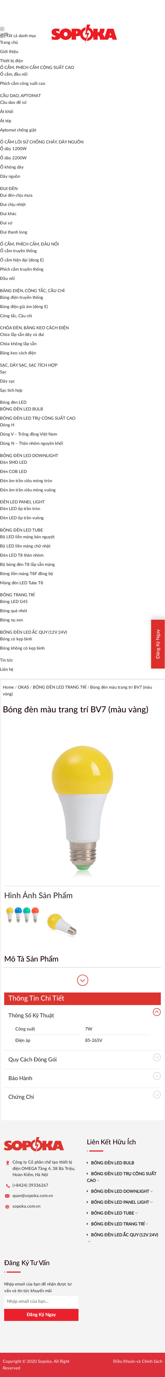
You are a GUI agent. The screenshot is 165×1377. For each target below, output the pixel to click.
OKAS (23, 687)
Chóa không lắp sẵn (18, 344)
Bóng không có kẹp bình (22, 648)
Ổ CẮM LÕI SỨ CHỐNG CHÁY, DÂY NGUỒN (41, 142)
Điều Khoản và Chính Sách (137, 1361)
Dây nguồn (10, 176)
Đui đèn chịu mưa (16, 195)
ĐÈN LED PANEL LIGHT (22, 502)
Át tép (5, 121)
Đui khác (8, 214)
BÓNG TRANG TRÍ (17, 595)
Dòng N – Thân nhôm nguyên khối (31, 443)
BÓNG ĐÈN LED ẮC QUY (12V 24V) (33, 632)
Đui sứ (6, 223)
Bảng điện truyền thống (21, 297)
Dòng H (7, 425)
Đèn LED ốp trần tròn (20, 509)
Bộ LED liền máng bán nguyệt (27, 537)
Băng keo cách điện (18, 353)
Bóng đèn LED (13, 402)
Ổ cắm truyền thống (18, 251)
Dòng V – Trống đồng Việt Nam (28, 434)
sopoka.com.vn (26, 1206)
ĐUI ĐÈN (9, 189)
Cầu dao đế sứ (13, 102)
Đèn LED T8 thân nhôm (21, 555)
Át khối (6, 112)
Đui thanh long (13, 232)
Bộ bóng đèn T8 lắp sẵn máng (27, 565)
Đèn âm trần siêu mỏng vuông (28, 490)
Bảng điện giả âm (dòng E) (24, 307)
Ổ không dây (12, 167)
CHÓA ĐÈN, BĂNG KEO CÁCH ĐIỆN (34, 328)
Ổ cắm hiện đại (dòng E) (22, 260)
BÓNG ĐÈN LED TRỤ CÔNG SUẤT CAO (37, 418)
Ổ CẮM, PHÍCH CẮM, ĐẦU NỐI (29, 244)
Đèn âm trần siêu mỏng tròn (26, 481)
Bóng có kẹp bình (16, 639)
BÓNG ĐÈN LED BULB (21, 409)
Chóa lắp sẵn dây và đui (22, 335)
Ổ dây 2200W (13, 158)
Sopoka (45, 1361)
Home (8, 687)
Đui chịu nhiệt (13, 205)
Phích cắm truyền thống (21, 269)
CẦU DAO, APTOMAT (20, 96)
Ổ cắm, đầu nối (14, 74)
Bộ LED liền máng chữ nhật (25, 546)
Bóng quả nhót (13, 611)
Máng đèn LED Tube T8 (21, 583)
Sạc (3, 372)
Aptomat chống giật (18, 130)
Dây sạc (7, 381)
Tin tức (6, 660)
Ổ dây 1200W (13, 149)
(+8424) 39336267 (30, 1185)
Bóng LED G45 (14, 602)
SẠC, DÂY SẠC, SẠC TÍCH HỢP (28, 365)
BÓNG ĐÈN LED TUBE (21, 530)
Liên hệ (6, 669)
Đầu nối (7, 279)
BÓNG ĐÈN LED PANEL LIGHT (122, 1202)
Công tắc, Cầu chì (16, 316)
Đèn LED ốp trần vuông (22, 518)
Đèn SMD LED (13, 462)
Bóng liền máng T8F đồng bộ (26, 574)
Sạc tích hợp (11, 390)
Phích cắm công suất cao (22, 83)
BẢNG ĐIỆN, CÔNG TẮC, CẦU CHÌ (32, 291)
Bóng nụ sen (11, 620)
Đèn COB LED (13, 472)
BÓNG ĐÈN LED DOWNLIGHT (29, 456)
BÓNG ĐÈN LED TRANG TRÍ (59, 687)
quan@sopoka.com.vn (33, 1196)
